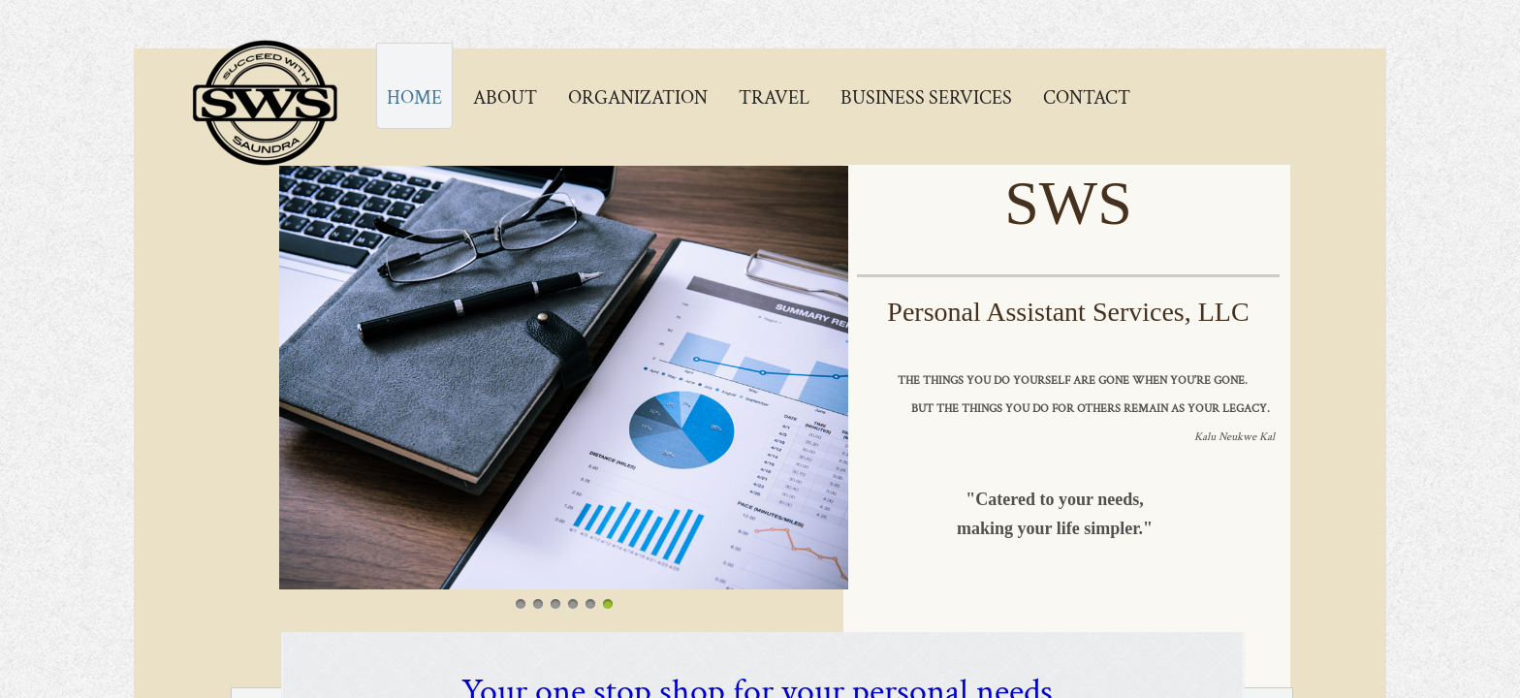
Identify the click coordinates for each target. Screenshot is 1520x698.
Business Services (926, 98)
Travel (774, 98)
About (505, 98)
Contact (1086, 98)
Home (414, 98)
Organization (638, 98)
